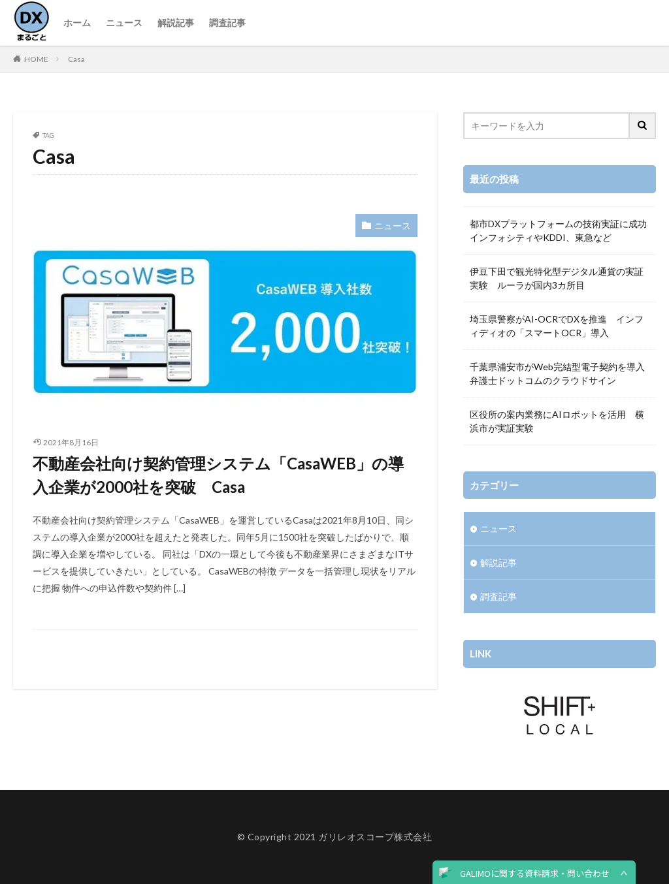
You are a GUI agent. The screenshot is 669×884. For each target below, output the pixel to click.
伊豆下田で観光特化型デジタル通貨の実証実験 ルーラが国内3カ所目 (557, 278)
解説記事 (175, 22)
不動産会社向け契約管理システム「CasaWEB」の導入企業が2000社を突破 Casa (218, 475)
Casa (76, 59)
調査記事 (227, 22)
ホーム (77, 22)
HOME (36, 59)
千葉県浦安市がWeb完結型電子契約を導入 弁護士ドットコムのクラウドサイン (559, 373)
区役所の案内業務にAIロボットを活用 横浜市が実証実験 (557, 421)
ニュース (124, 22)
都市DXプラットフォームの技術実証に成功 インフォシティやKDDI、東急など (559, 230)
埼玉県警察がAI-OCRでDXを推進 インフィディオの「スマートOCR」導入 (557, 325)
